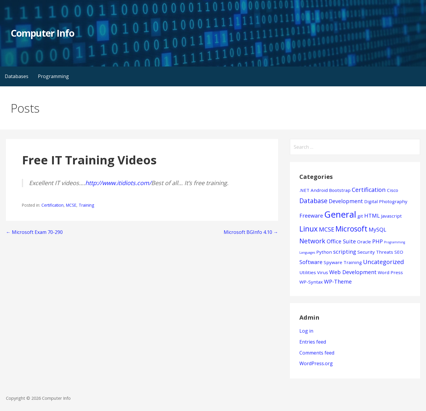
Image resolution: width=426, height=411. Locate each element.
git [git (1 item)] (360, 216)
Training (86, 205)
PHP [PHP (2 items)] (377, 241)
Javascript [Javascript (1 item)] (391, 216)
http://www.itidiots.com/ (118, 183)
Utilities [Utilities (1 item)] (307, 272)
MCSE (71, 205)
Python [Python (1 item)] (324, 252)
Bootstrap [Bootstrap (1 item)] (340, 190)
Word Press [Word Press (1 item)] (390, 272)
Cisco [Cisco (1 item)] (392, 190)
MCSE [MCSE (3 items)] (326, 229)
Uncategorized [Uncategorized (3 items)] (383, 262)
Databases (16, 76)
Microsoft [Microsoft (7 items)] (351, 229)
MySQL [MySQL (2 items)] (377, 229)
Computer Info (43, 33)
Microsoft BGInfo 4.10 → (251, 232)
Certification (52, 205)
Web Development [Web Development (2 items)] (353, 272)
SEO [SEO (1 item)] (398, 252)
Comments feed (316, 352)
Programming (53, 76)
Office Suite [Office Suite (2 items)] (341, 241)
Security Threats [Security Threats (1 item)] (375, 252)
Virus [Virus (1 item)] (322, 272)
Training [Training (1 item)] (352, 262)
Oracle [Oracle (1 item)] (364, 242)
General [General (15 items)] (340, 214)
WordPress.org (316, 363)
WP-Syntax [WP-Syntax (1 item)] (311, 282)
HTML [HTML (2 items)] (372, 215)
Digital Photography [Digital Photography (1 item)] (385, 201)
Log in (306, 331)
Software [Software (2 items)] (310, 262)
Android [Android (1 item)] (319, 190)
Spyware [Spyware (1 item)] (333, 262)
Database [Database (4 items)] (313, 200)
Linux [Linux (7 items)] (308, 229)
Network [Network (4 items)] (312, 241)
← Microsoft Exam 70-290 (34, 232)
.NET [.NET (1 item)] (304, 190)
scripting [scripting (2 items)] (344, 251)
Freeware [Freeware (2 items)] (311, 215)
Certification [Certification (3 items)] (369, 190)
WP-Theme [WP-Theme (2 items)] (338, 281)
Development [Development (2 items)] (346, 201)
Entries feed (312, 342)
